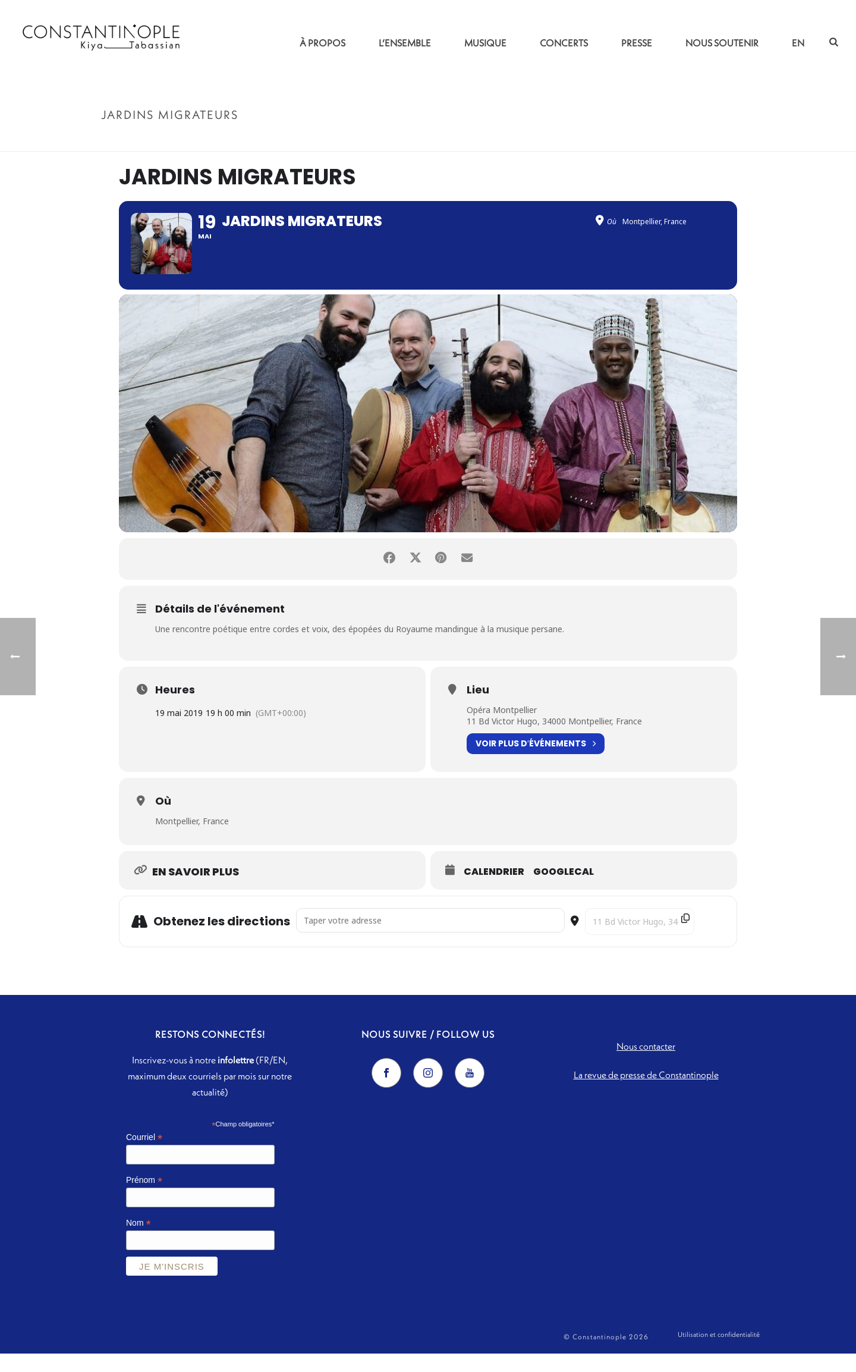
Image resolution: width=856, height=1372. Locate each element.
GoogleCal (563, 890)
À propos (322, 43)
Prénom (144, 1198)
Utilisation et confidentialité (719, 1355)
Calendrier (494, 890)
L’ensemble (405, 43)
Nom (138, 1241)
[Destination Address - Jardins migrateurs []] (639, 939)
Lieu (478, 707)
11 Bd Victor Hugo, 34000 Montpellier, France (554, 739)
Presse (636, 43)
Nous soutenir (722, 43)
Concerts (564, 43)
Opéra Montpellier (502, 727)
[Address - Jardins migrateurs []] (430, 938)
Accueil (657, 140)
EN (798, 43)
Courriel (144, 1155)
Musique (485, 43)
